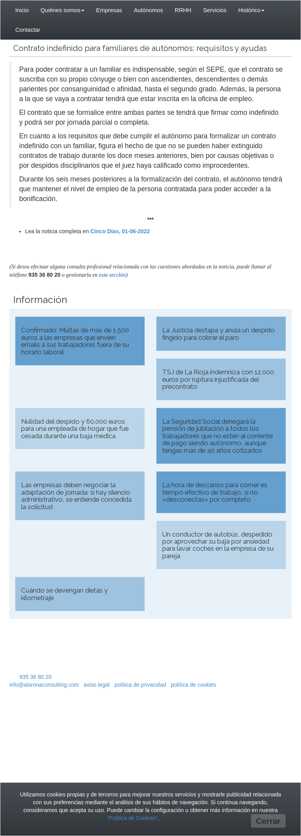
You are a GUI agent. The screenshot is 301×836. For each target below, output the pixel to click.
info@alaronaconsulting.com (44, 685)
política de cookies (193, 685)
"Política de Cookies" (132, 818)
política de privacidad (140, 685)
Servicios (215, 10)
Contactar (27, 30)
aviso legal (96, 685)
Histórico (251, 10)
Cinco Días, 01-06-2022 (120, 231)
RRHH (183, 10)
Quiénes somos (62, 10)
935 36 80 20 (36, 677)
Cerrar (268, 820)
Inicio (22, 10)
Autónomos (148, 10)
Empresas (109, 10)
